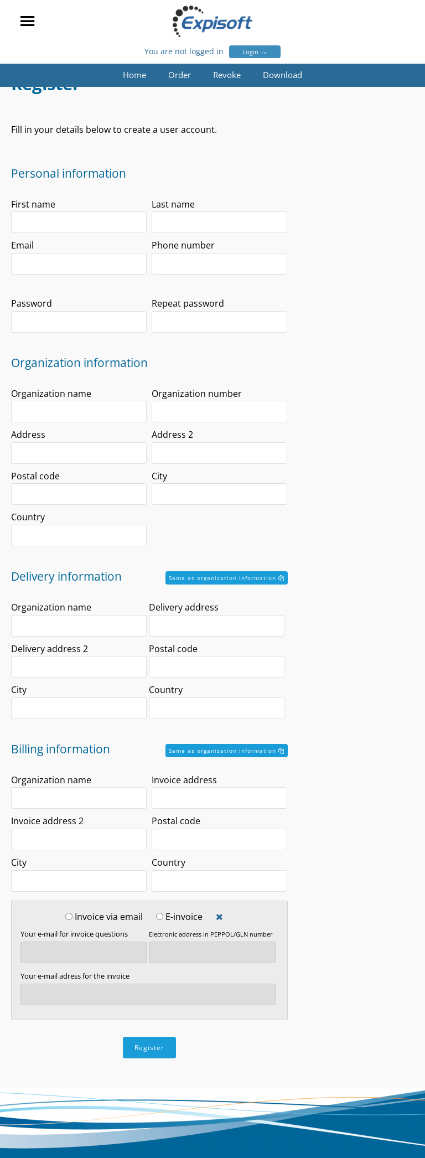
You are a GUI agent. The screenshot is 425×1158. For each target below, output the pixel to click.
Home (134, 74)
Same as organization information (226, 578)
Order (179, 74)
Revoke (227, 74)
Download (282, 74)
